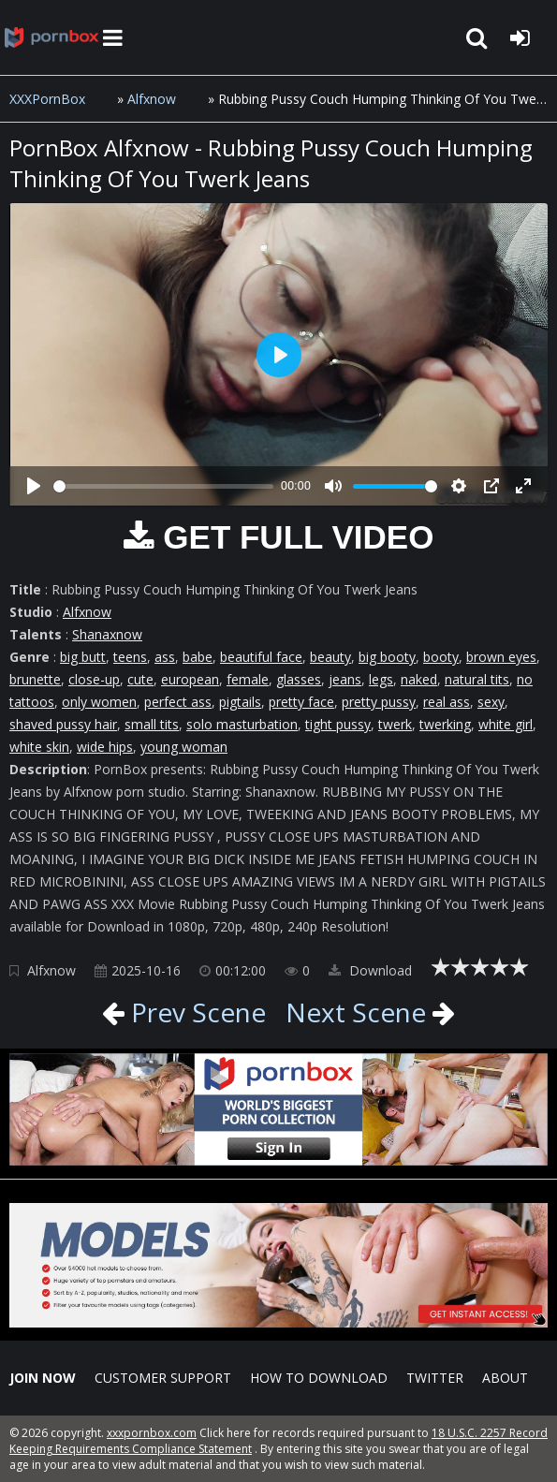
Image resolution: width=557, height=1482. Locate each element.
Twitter (434, 1378)
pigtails (240, 702)
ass (164, 657)
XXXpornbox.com (51, 37)
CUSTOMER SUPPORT (163, 1378)
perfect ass (178, 702)
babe (198, 657)
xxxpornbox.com (152, 1433)
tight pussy (338, 724)
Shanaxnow (107, 634)
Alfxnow (151, 99)
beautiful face (261, 657)
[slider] (163, 486)
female (248, 679)
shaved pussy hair (63, 724)
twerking (445, 724)
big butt (83, 657)
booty (441, 657)
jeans (345, 679)
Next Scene (355, 1012)
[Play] (34, 486)
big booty (387, 657)
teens (130, 657)
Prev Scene (195, 1012)
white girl (505, 724)
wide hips (105, 747)
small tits (152, 724)
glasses (298, 679)
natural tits (477, 679)
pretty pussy (379, 702)
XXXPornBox (47, 99)
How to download (319, 1378)
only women (99, 702)
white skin (39, 747)
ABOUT (505, 1378)
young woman (183, 747)
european (190, 679)
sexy (491, 702)
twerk (395, 724)
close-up (94, 679)
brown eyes (501, 657)
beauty (330, 657)
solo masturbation (242, 724)
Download (370, 970)
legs (381, 679)
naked (419, 679)
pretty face (301, 702)
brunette (35, 679)
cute (140, 679)
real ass (446, 702)
